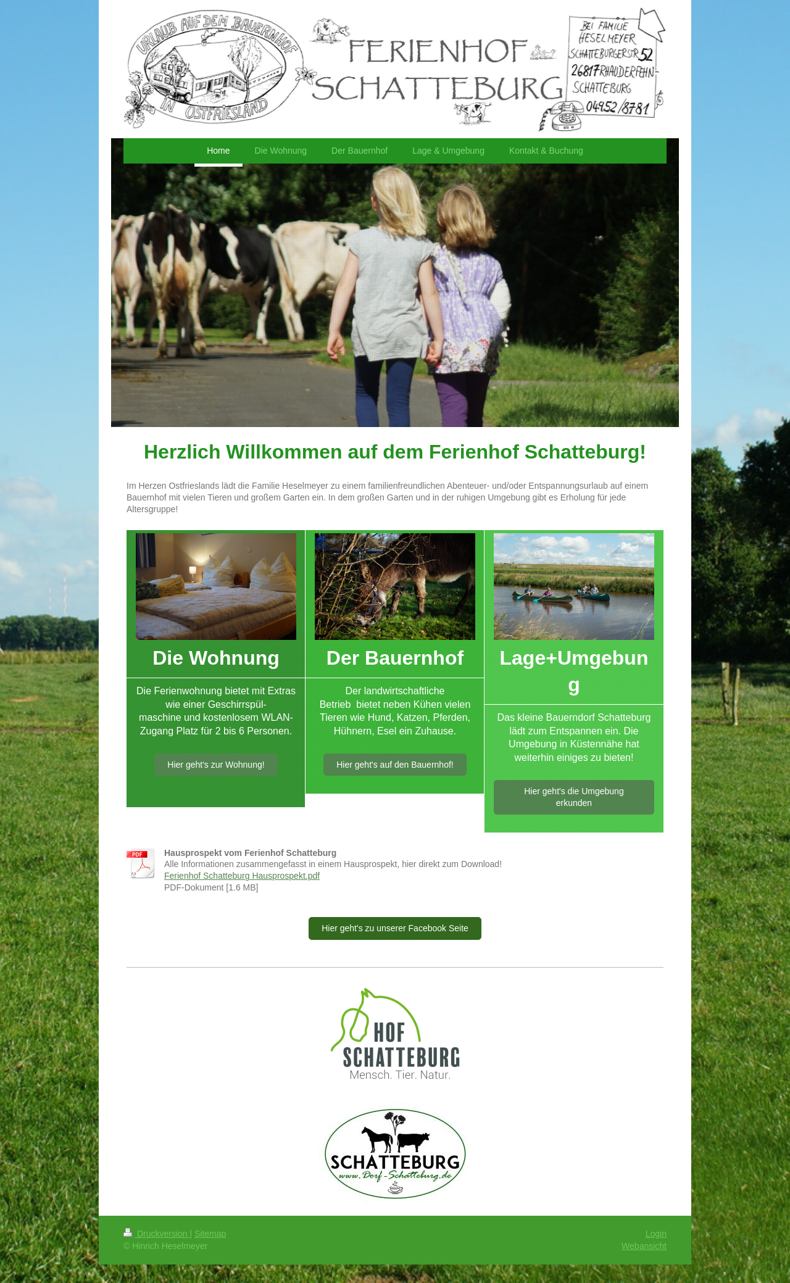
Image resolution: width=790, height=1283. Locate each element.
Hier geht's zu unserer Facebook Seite (395, 928)
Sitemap (210, 1234)
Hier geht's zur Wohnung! (215, 765)
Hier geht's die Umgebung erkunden (573, 797)
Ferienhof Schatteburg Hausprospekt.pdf (242, 876)
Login (656, 1234)
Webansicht (644, 1246)
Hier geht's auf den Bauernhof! (394, 765)
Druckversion (156, 1234)
